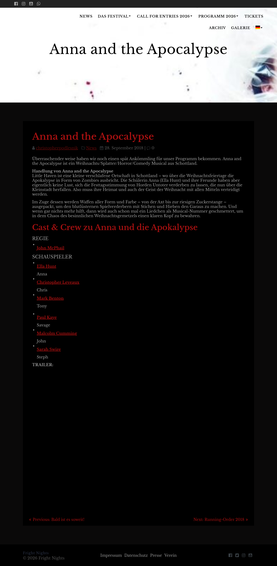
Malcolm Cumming (57, 333)
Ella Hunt (46, 266)
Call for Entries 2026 (163, 16)
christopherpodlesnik (57, 148)
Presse (157, 555)
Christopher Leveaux (58, 282)
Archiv (217, 28)
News (86, 16)
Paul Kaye (47, 317)
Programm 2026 (217, 16)
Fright (37, 22)
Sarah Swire (49, 349)
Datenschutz (136, 555)
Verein (171, 555)
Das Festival (113, 16)
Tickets (254, 16)
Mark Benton (50, 298)
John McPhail (50, 248)
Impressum (110, 555)
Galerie (240, 28)
